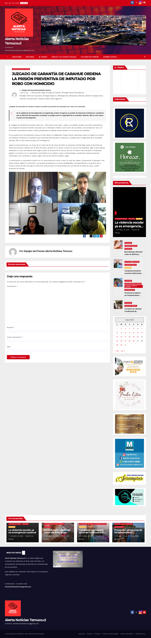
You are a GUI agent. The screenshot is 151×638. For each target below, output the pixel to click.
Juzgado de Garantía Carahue (20, 69)
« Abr (117, 351)
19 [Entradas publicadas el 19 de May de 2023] (133, 337)
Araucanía (17, 57)
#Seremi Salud (44, 99)
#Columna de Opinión (121, 218)
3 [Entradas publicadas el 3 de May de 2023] (125, 329)
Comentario (12, 286)
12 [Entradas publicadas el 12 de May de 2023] (133, 333)
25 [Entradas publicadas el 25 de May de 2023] (130, 341)
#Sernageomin (56, 99)
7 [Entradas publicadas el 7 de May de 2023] (141, 329)
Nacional (30, 57)
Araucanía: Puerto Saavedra (133, 283)
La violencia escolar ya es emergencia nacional (129, 226)
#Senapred (73, 96)
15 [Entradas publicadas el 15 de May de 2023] (117, 337)
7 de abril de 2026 (123, 230)
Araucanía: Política (130, 264)
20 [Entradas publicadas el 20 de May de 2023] (138, 337)
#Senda (81, 96)
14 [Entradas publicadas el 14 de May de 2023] (142, 333)
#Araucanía (35, 93)
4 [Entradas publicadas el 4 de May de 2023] (129, 329)
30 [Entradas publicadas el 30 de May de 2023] (121, 345)
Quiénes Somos (110, 57)
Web (8, 347)
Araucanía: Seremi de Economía (131, 286)
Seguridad (139, 218)
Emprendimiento (129, 289)
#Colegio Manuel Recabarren (73, 93)
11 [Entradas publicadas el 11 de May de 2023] (129, 333)
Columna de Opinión (90, 57)
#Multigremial (63, 96)
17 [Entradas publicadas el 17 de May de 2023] (125, 337)
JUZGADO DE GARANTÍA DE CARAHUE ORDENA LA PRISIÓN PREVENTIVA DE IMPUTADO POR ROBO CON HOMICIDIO (56, 78)
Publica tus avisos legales (64, 57)
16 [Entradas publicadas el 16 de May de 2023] (121, 337)
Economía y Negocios (131, 245)
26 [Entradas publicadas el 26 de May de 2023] (134, 341)
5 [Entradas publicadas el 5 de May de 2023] (133, 329)
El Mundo (43, 57)
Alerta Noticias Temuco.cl (25, 620)
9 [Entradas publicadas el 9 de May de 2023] (121, 333)
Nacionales (128, 248)
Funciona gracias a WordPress (14, 634)
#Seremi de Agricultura (94, 96)
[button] (144, 57)
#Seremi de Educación (29, 99)
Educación (132, 218)
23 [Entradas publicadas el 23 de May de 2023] (121, 341)
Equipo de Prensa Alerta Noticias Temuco (36, 90)
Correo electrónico (15, 337)
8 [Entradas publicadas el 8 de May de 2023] (117, 333)
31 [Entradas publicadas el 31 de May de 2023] (125, 345)
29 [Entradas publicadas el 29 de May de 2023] (117, 345)
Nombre (11, 327)
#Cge (43, 93)
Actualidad (128, 242)
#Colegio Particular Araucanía (30, 96)
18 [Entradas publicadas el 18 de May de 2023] (129, 337)
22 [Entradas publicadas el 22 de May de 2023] (117, 341)
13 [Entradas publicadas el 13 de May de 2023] (138, 333)
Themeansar (40, 634)
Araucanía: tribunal (130, 305)
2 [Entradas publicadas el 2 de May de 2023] (121, 329)
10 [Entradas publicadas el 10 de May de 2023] (125, 333)
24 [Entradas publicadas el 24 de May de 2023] (125, 341)
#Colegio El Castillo (53, 93)
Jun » (123, 351)
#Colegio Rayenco (50, 96)
